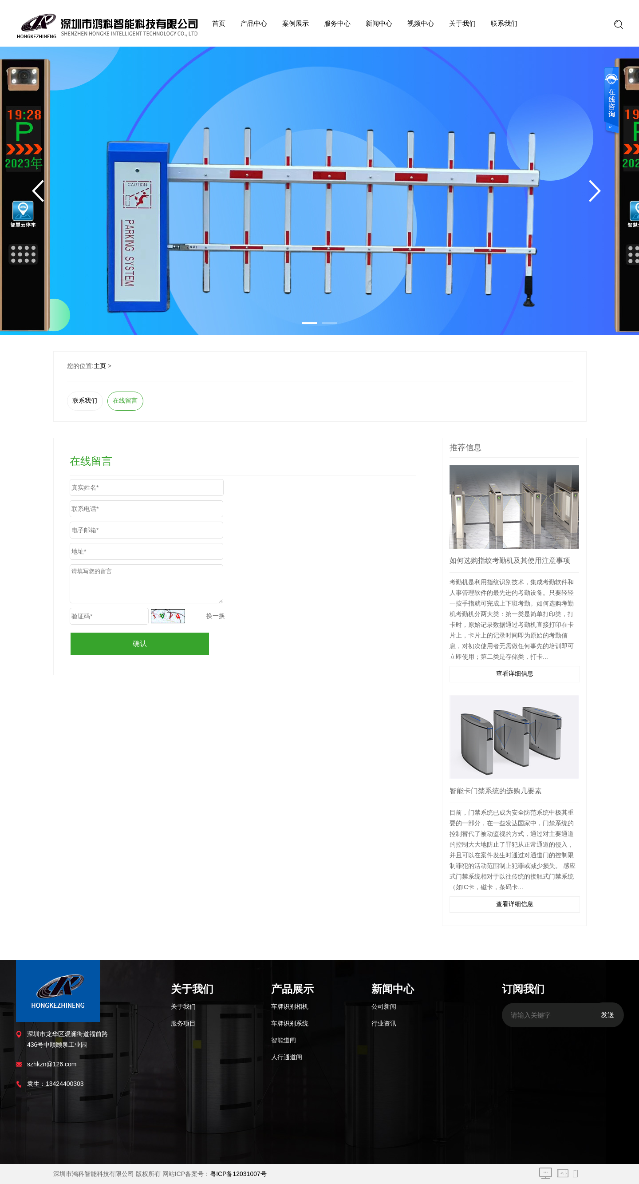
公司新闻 (383, 1006)
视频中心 (420, 23)
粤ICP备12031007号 (238, 1173)
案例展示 (295, 23)
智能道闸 (283, 1040)
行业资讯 (383, 1023)
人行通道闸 (286, 1057)
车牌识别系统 (289, 1023)
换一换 (215, 615)
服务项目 (183, 1023)
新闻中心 (379, 23)
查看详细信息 (514, 673)
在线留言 (125, 400)
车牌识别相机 (289, 1006)
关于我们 (462, 23)
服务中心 (337, 23)
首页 (218, 23)
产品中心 (254, 23)
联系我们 (504, 23)
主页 (100, 365)
